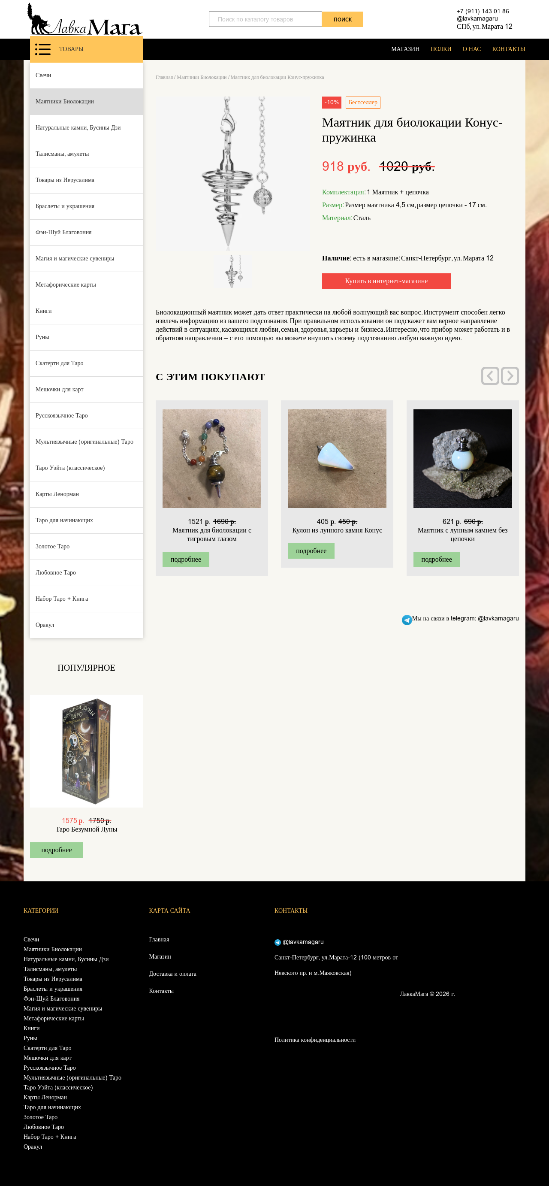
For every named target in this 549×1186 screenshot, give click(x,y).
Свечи (43, 75)
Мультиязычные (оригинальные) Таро (84, 441)
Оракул (45, 625)
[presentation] (490, 376)
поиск (343, 19)
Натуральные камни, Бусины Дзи (78, 127)
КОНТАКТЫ (508, 49)
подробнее (56, 850)
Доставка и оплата (172, 973)
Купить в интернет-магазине (386, 281)
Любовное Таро (56, 572)
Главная (164, 77)
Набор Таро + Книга (62, 598)
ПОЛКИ (441, 49)
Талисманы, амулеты (62, 153)
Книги (44, 311)
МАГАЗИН (405, 49)
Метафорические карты (66, 284)
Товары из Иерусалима (65, 180)
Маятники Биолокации (65, 101)
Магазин (160, 956)
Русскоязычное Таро (62, 415)
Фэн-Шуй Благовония (64, 232)
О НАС (472, 49)
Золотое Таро (52, 546)
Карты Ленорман (57, 494)
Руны (42, 337)
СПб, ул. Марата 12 (485, 26)
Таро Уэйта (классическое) (70, 468)
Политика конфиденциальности (315, 1040)
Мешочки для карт (60, 389)
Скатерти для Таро (60, 363)
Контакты (161, 991)
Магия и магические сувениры (75, 258)
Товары (59, 49)
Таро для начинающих (64, 520)
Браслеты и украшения (65, 206)
